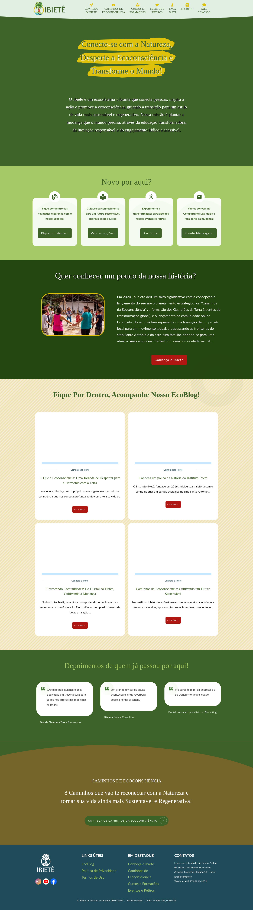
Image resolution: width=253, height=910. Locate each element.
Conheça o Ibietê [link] (141, 864)
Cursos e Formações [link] (143, 883)
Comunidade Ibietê (79, 469)
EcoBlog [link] (88, 864)
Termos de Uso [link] (93, 877)
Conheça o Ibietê (80, 580)
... (120, 496)
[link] (55, 233)
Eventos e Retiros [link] (141, 890)
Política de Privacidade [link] (99, 870)
